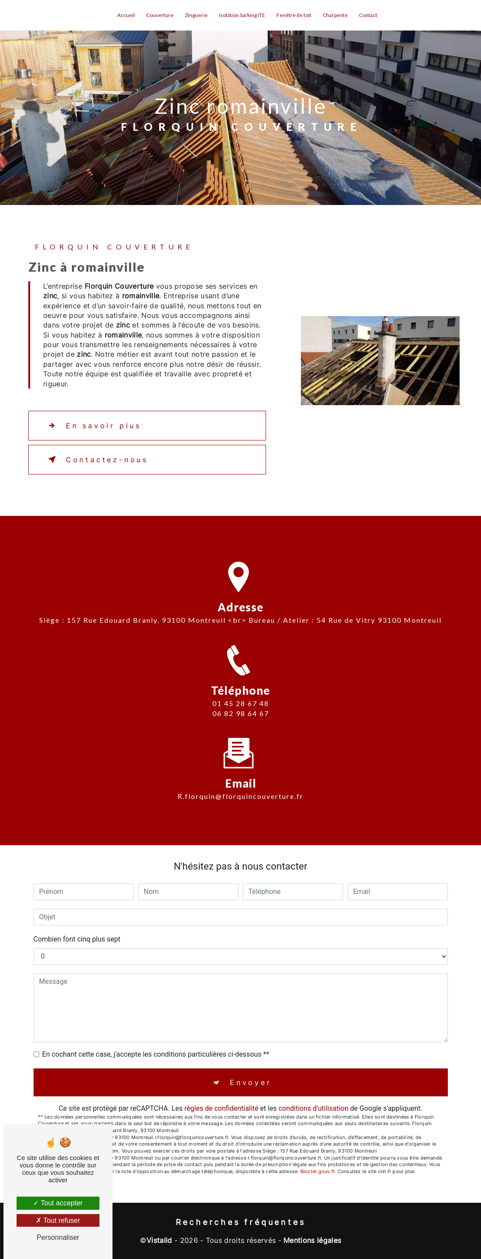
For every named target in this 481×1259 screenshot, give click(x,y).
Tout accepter (57, 1203)
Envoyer (251, 1082)
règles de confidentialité (221, 1108)
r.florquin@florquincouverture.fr (240, 781)
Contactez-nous (96, 459)
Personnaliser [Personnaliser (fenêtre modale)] (58, 1237)
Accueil (126, 15)
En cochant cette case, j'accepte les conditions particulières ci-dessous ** (155, 1054)
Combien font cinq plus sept (77, 939)
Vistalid (159, 1240)
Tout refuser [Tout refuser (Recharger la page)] (58, 1220)
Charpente (335, 15)
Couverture (160, 15)
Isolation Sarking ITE (242, 15)
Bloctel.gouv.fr (317, 1171)
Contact (368, 15)
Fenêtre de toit (293, 15)
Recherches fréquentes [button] (241, 1222)
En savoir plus (92, 425)
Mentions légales (312, 1240)
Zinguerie (196, 15)
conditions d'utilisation (313, 1108)
